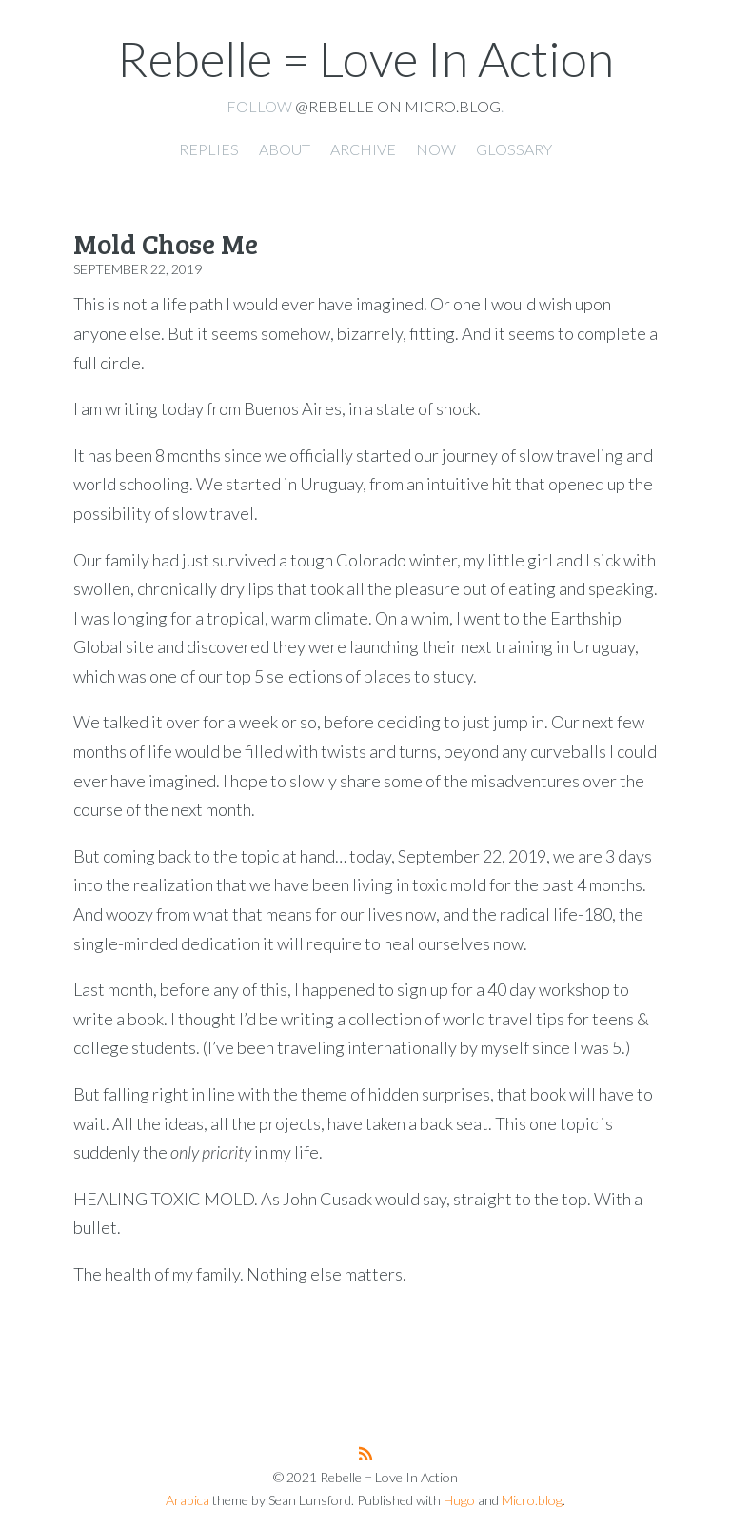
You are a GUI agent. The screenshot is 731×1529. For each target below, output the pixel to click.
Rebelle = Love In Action (365, 58)
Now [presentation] (436, 149)
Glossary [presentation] (514, 149)
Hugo (459, 1500)
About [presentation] (284, 149)
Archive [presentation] (363, 149)
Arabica (187, 1500)
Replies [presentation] (209, 149)
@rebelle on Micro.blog (398, 106)
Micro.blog (532, 1500)
